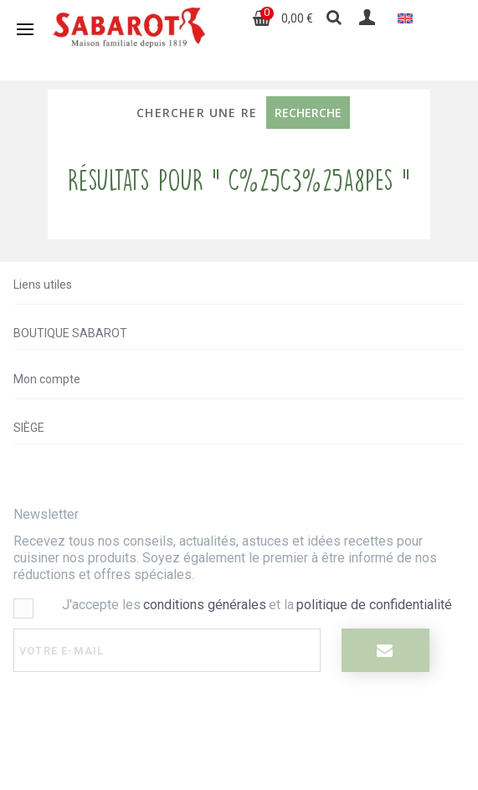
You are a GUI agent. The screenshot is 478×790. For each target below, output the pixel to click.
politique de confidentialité (374, 605)
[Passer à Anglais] (405, 18)
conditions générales (204, 605)
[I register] (386, 650)
